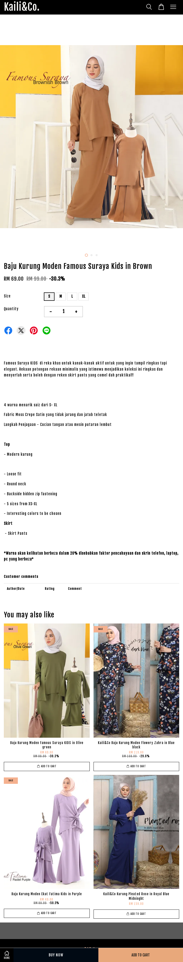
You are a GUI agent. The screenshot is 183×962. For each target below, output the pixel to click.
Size (7, 296)
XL (83, 296)
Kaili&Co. (22, 7)
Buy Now (56, 955)
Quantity (11, 309)
